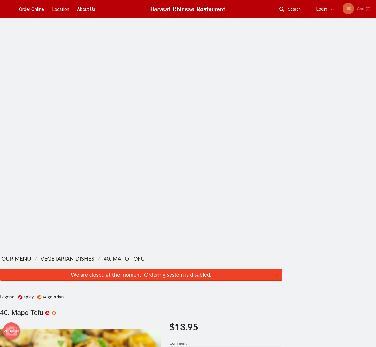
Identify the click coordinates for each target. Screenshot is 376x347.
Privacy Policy (227, 291)
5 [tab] (346, 113)
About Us (87, 9)
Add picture (11, 94)
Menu (173, 270)
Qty (187, 137)
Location (60, 9)
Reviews (223, 270)
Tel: (282, 284)
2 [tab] (320, 113)
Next (372, 76)
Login (321, 9)
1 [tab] (312, 113)
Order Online (31, 9)
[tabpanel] (329, 76)
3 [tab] (329, 113)
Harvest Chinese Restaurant (87, 263)
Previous (286, 76)
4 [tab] (337, 113)
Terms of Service (197, 343)
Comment (226, 114)
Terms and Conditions (234, 284)
